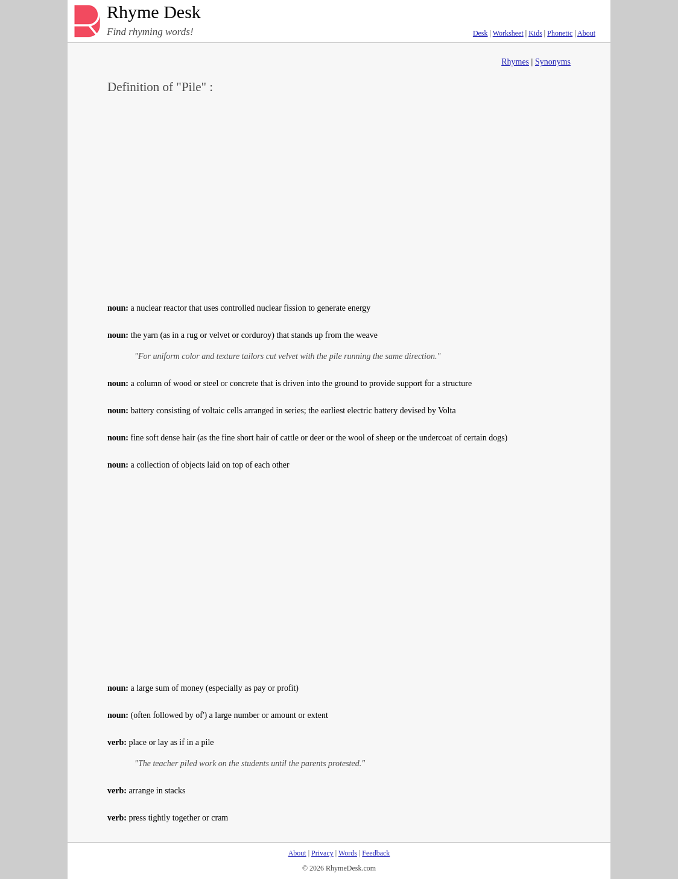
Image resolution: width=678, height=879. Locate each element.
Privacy (322, 853)
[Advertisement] (339, 196)
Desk (480, 33)
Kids (535, 33)
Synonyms (553, 61)
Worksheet (508, 33)
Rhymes (515, 61)
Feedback (376, 853)
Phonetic (559, 33)
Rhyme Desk (154, 12)
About (586, 33)
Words (347, 853)
